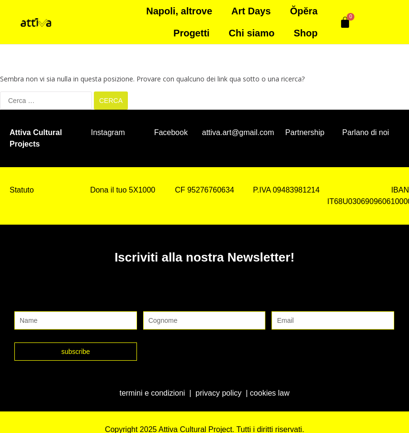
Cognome (162, 301)
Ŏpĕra (304, 11)
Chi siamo (252, 33)
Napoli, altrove (179, 11)
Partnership (305, 132)
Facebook (171, 132)
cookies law (270, 392)
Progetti (191, 33)
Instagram (108, 132)
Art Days (251, 11)
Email (282, 301)
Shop (306, 33)
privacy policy (218, 392)
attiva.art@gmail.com (238, 132)
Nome (25, 301)
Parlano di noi (365, 132)
